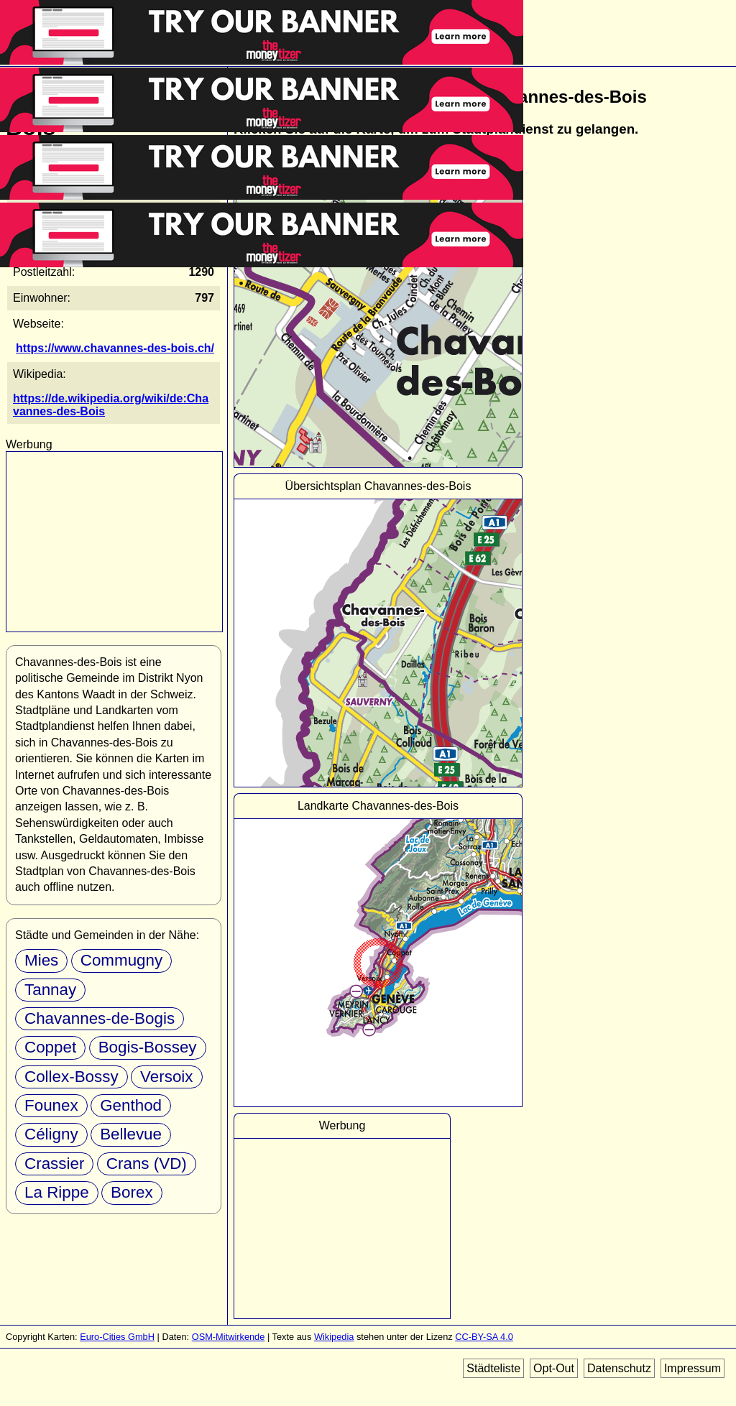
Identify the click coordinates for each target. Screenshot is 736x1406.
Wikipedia (334, 1336)
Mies (41, 960)
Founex (51, 1105)
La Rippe (56, 1192)
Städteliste (493, 1368)
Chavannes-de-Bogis (99, 1018)
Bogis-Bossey (147, 1047)
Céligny (51, 1134)
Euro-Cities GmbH (117, 1336)
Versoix (166, 1077)
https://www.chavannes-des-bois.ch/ (115, 348)
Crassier (54, 1164)
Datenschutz (619, 1368)
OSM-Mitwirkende (228, 1336)
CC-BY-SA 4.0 (484, 1336)
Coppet (50, 1047)
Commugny (121, 960)
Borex (132, 1192)
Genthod (131, 1105)
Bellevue (131, 1134)
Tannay (50, 990)
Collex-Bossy (71, 1077)
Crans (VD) (146, 1164)
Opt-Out (553, 1368)
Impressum (692, 1368)
